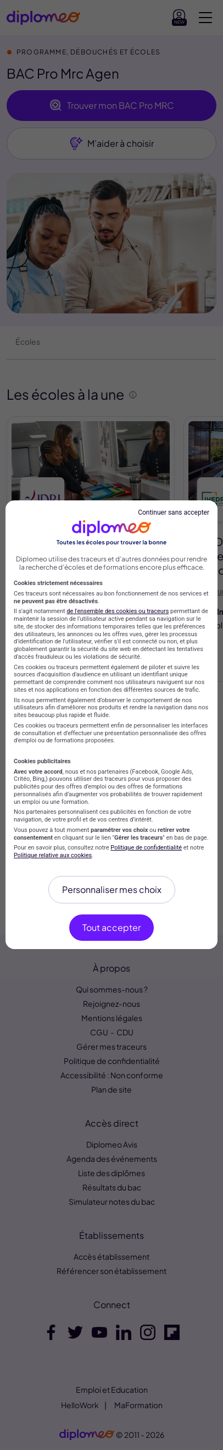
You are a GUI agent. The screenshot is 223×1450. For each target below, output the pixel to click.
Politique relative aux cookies (53, 855)
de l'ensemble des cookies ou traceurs (117, 611)
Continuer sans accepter (173, 512)
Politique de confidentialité (146, 847)
